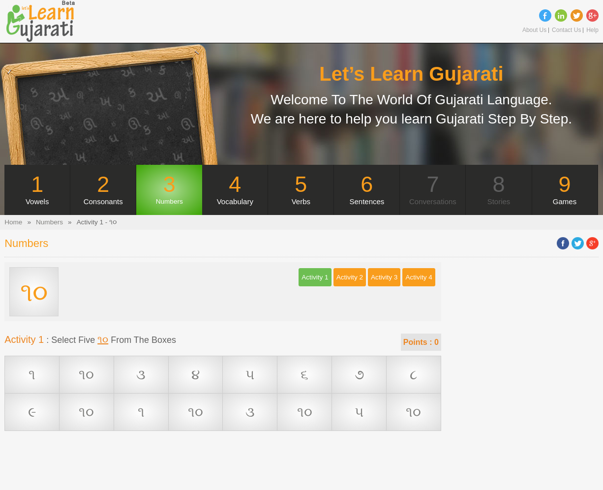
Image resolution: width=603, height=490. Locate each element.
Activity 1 (315, 277)
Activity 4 (418, 277)
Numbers (49, 222)
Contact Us (566, 30)
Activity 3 (384, 277)
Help (592, 30)
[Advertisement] (223, 468)
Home (13, 222)
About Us (534, 30)
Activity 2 (349, 277)
